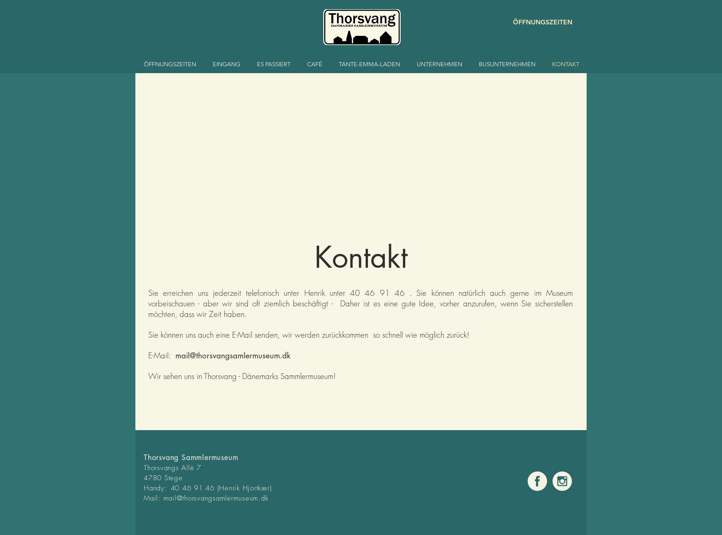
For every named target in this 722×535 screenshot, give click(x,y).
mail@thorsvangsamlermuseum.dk (233, 356)
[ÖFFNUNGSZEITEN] (539, 22)
